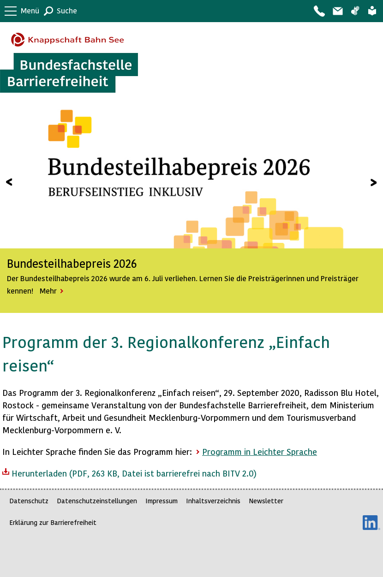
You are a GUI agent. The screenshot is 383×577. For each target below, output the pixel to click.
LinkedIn (371, 522)
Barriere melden (337, 11)
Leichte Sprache (372, 11)
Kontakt (319, 11)
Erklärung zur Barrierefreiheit (52, 522)
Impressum (161, 501)
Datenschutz (28, 501)
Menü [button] (30, 10)
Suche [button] (67, 10)
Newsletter (266, 501)
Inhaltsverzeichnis (213, 501)
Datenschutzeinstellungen (97, 501)
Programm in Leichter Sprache (259, 451)
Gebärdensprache (355, 11)
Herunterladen (129, 472)
